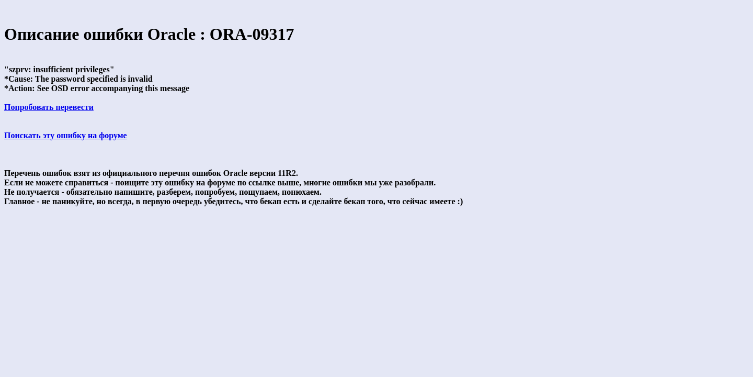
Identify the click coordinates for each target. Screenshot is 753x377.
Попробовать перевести (49, 107)
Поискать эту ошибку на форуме (65, 135)
